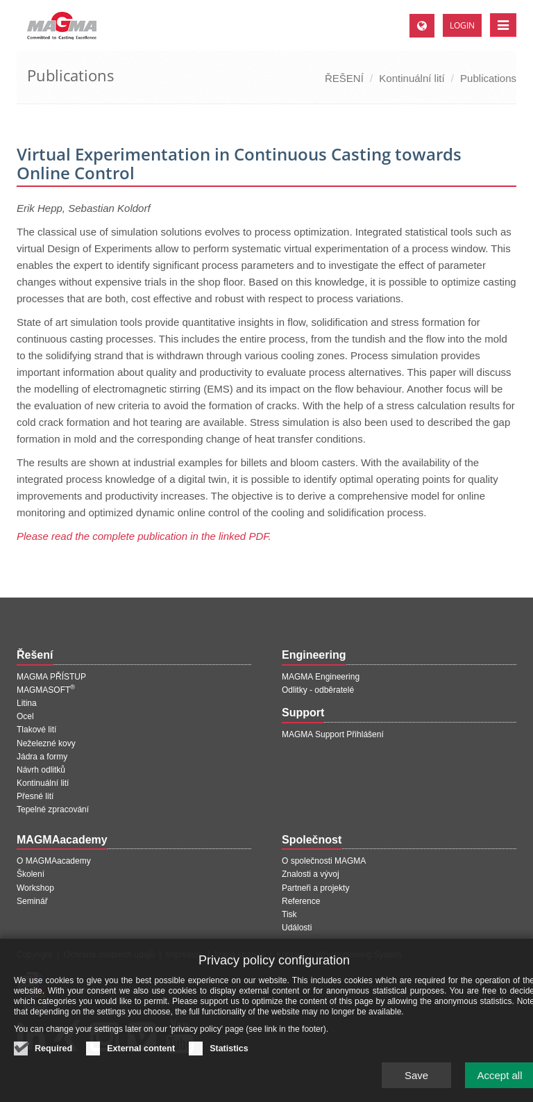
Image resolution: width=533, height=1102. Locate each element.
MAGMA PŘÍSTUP (51, 677)
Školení (30, 874)
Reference (301, 901)
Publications (488, 78)
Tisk (289, 914)
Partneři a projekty (315, 888)
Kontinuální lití (411, 78)
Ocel (25, 716)
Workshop (35, 888)
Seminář (32, 901)
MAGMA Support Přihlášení (333, 734)
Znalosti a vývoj (310, 874)
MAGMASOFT (46, 690)
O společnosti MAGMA (324, 861)
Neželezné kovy (46, 743)
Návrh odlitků (41, 770)
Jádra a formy (42, 757)
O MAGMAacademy (54, 861)
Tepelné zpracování (53, 809)
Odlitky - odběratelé (318, 690)
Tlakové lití (36, 729)
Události (297, 927)
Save (416, 1081)
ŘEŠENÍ (344, 78)
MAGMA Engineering (320, 677)
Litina (27, 703)
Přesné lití (35, 796)
